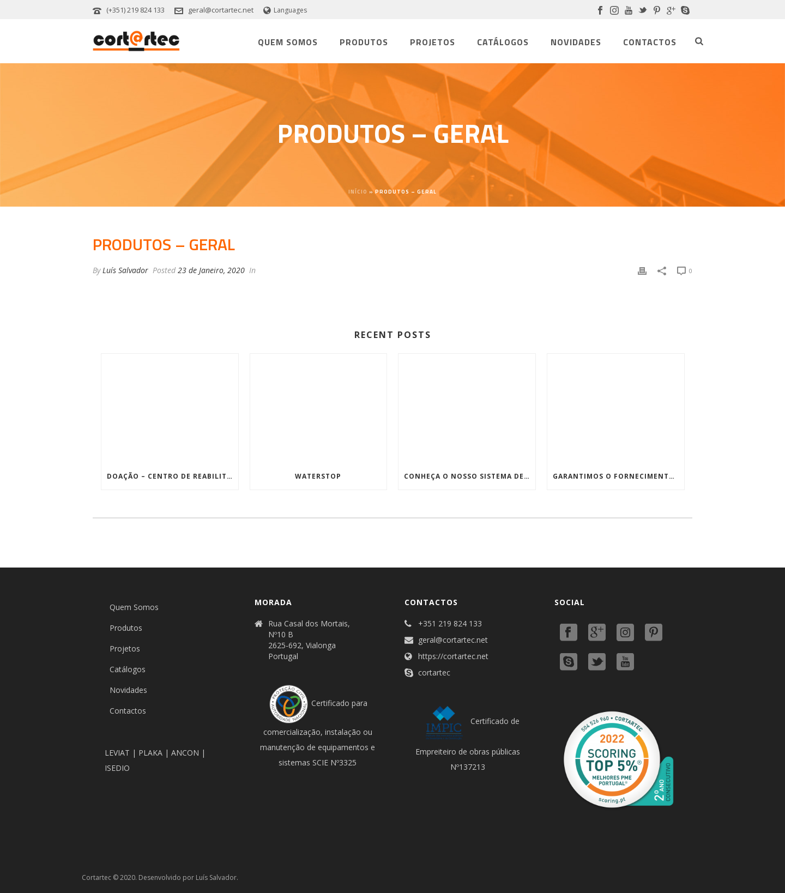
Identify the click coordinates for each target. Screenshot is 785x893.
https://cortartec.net (453, 656)
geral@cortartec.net (220, 10)
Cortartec (96, 877)
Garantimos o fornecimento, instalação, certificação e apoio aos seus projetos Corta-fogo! (618, 476)
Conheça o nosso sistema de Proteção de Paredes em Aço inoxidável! (469, 476)
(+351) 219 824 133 (135, 10)
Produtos (364, 42)
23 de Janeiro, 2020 (211, 270)
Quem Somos (288, 42)
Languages (285, 10)
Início (357, 192)
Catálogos (503, 42)
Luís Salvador (125, 270)
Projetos (432, 42)
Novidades (576, 42)
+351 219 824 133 (450, 624)
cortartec (434, 673)
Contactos (650, 42)
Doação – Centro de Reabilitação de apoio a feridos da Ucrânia (172, 476)
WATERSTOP (318, 476)
